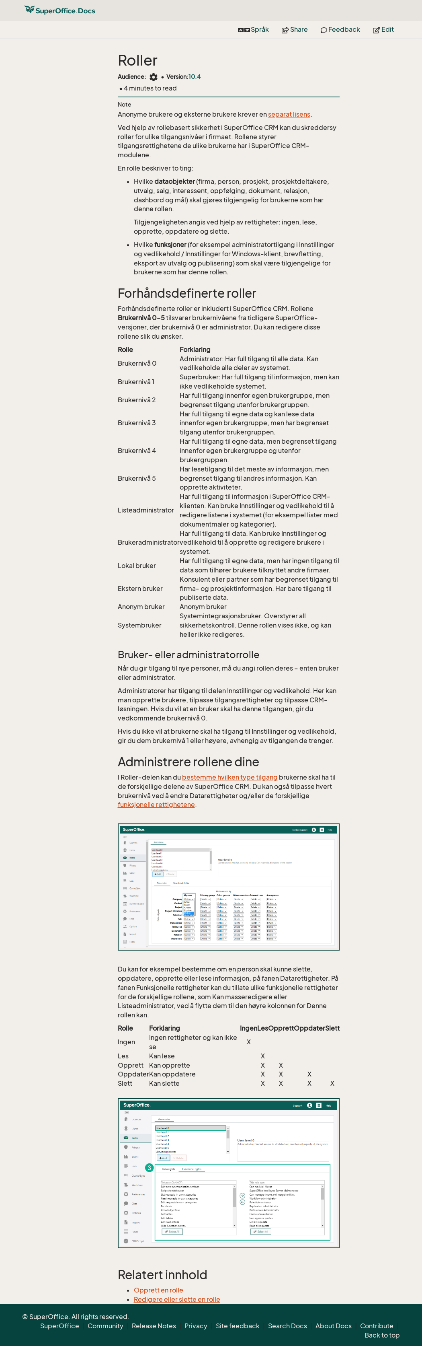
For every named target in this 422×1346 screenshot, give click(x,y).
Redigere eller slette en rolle (177, 1299)
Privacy (195, 1326)
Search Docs (287, 1326)
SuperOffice (59, 1326)
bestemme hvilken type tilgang (230, 777)
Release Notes (154, 1326)
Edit (383, 29)
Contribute (376, 1326)
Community (105, 1326)
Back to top (382, 1335)
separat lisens (289, 114)
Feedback (340, 29)
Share (295, 29)
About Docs (333, 1326)
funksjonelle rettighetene (156, 805)
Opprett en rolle (158, 1290)
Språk (253, 29)
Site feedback (238, 1326)
